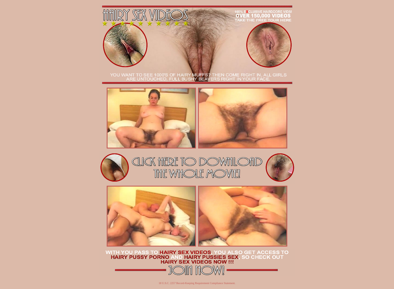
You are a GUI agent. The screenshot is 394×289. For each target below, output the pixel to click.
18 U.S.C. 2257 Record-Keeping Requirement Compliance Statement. (197, 283)
